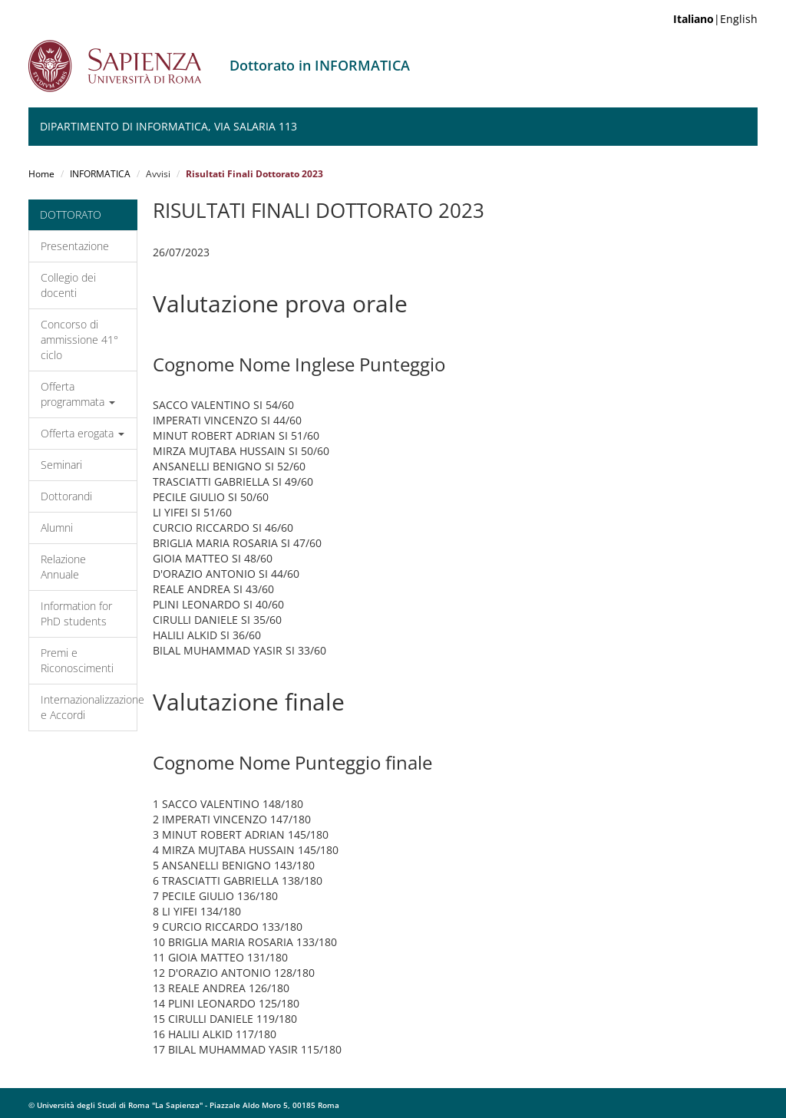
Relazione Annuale (63, 567)
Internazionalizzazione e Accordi (89, 707)
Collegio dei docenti (68, 285)
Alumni (57, 527)
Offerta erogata (82, 433)
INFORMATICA (100, 173)
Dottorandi (66, 496)
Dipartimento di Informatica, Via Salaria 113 (168, 126)
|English (715, 19)
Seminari (61, 464)
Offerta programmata (78, 394)
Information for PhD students (76, 613)
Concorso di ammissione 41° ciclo (79, 339)
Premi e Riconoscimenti (77, 660)
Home (41, 173)
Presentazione (75, 246)
